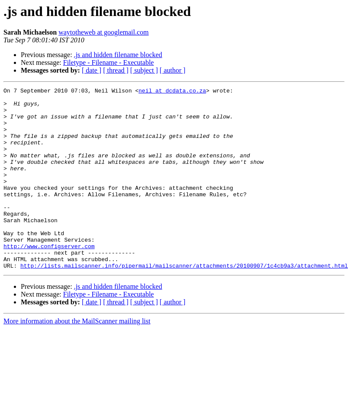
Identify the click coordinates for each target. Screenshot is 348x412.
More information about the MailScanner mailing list (76, 357)
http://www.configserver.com (49, 278)
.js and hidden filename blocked (118, 54)
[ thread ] (116, 70)
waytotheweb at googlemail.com (103, 32)
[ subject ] (144, 70)
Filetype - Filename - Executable (108, 62)
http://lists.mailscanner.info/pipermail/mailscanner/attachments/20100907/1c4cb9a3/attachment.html (184, 302)
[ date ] (91, 70)
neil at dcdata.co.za (172, 92)
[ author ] (173, 70)
